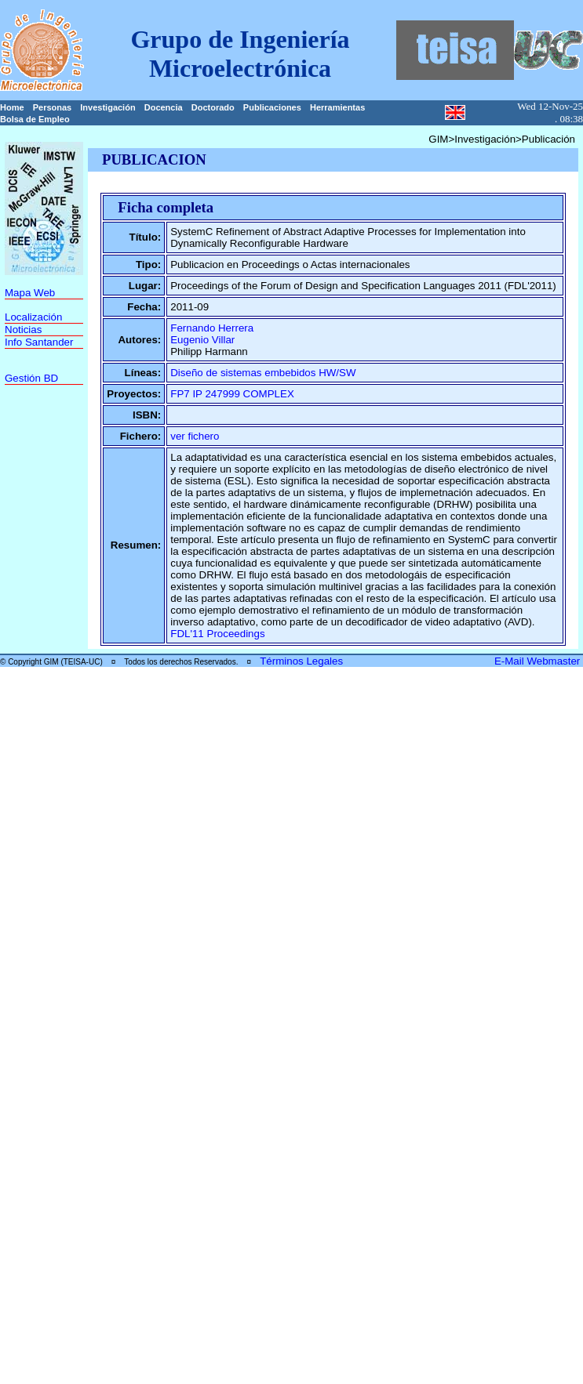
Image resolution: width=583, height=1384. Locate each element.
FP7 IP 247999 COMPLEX (232, 394)
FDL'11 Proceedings (217, 633)
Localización (33, 317)
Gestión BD (31, 378)
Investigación (107, 107)
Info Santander (39, 342)
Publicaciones (272, 107)
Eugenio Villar (202, 340)
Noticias (23, 329)
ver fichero (194, 436)
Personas (52, 107)
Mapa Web (30, 293)
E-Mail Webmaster (538, 661)
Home (12, 107)
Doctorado (213, 107)
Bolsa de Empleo (35, 119)
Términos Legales (301, 661)
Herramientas (337, 107)
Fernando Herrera (211, 328)
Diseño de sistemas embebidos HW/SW (262, 373)
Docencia (163, 107)
